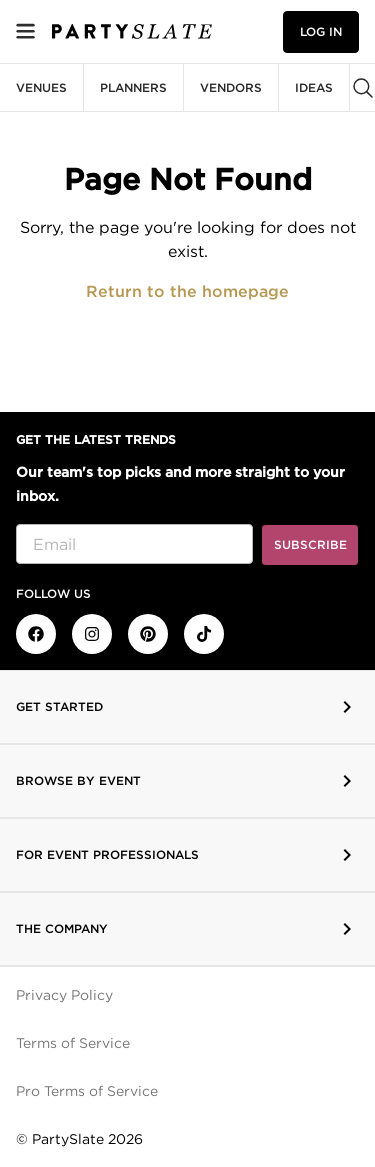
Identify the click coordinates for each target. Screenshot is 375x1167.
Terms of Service (73, 1043)
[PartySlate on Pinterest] (148, 634)
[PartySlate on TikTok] (204, 634)
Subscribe (310, 544)
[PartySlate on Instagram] (92, 634)
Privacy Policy (64, 995)
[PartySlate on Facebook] (36, 634)
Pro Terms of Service (87, 1091)
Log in (321, 31)
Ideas (314, 87)
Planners (133, 87)
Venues (41, 87)
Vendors (231, 87)
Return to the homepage (187, 291)
